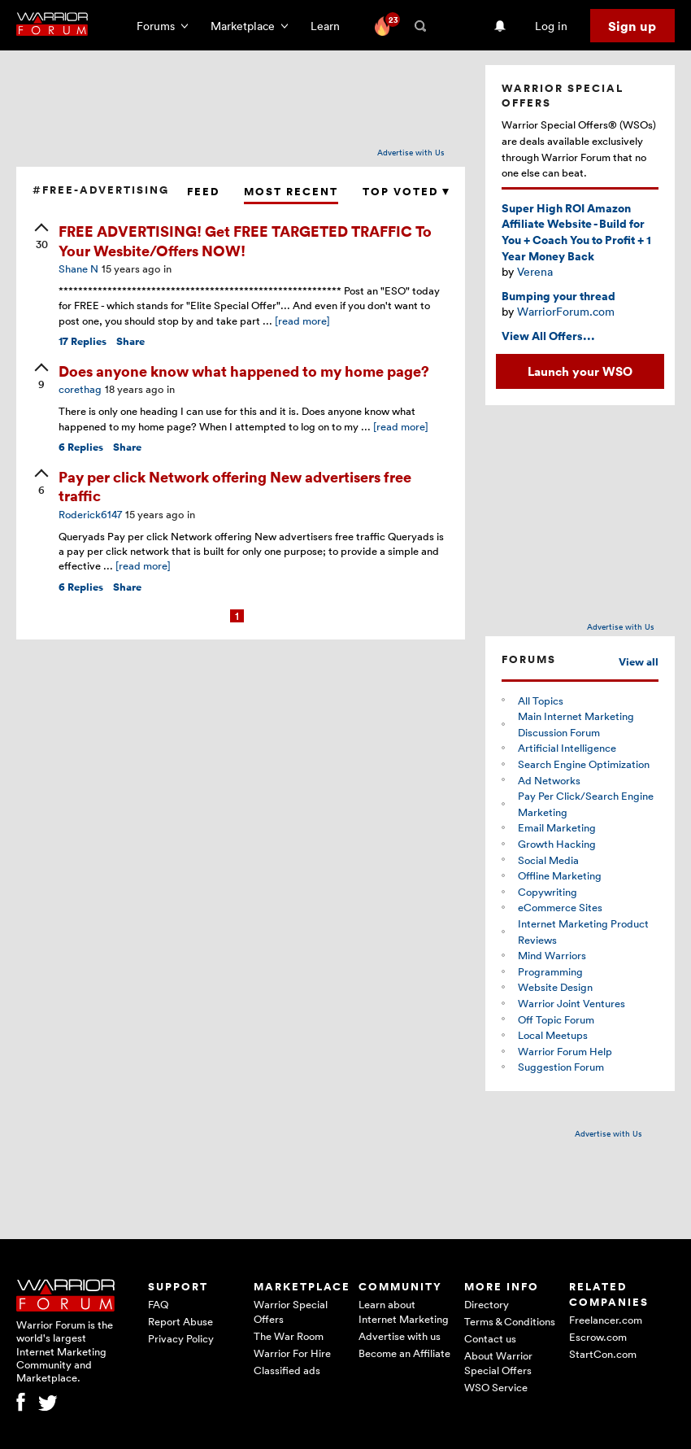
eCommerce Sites (560, 907)
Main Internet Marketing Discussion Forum (576, 724)
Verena (535, 271)
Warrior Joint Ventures (571, 1003)
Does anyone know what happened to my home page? (244, 370)
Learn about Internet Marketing (404, 1311)
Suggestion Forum (561, 1066)
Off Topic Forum (556, 1019)
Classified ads (287, 1370)
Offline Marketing (560, 875)
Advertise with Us (411, 152)
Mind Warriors (552, 955)
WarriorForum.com (566, 311)
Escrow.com (598, 1336)
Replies (82, 341)
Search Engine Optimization (584, 764)
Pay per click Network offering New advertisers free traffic (235, 485)
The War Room (289, 1336)
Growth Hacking (557, 843)
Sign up (632, 26)
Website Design (555, 987)
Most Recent (291, 191)
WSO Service (496, 1387)
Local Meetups (553, 1035)
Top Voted (406, 191)
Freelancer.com (605, 1319)
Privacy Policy (181, 1338)
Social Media (548, 860)
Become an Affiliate (404, 1353)
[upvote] (41, 237)
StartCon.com (603, 1353)
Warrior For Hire (292, 1353)
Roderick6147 (90, 514)
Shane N (78, 268)
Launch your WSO (580, 371)
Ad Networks (549, 780)
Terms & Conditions (509, 1321)
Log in (551, 25)
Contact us (490, 1338)
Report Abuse (180, 1321)
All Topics (540, 700)
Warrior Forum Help (565, 1051)
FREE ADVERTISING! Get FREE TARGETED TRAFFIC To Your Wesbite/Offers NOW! (245, 240)
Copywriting (547, 891)
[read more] (302, 320)
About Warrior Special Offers (498, 1362)
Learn (330, 25)
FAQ (158, 1304)
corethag (80, 389)
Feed (203, 191)
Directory (486, 1304)
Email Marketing (557, 827)
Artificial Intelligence (567, 747)
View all (638, 662)
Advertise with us (400, 1336)
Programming (550, 971)
